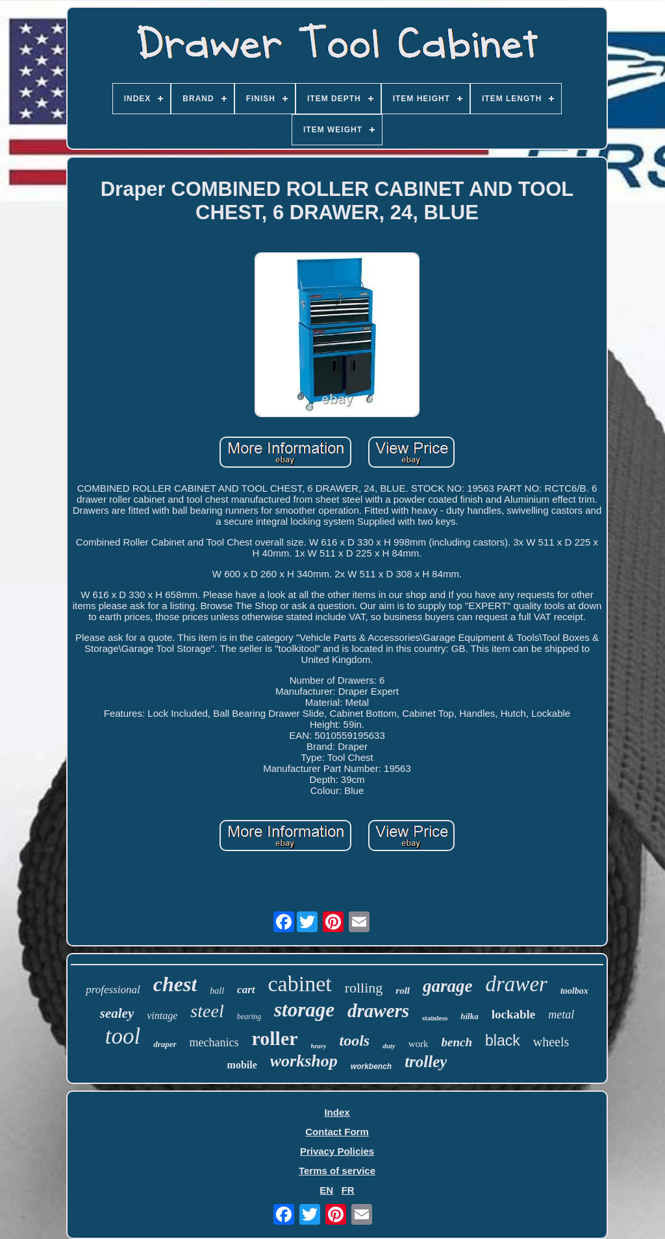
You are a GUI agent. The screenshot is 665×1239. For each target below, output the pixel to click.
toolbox (574, 991)
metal (561, 1014)
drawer (516, 984)
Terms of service (337, 1170)
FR (348, 1190)
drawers (378, 1010)
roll (402, 990)
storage (304, 1009)
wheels (551, 1042)
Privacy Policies (337, 1151)
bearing (249, 1016)
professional (113, 989)
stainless (434, 1018)
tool (122, 1036)
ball (217, 991)
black (502, 1040)
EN (326, 1190)
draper (164, 1044)
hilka (469, 1016)
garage (448, 986)
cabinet (300, 984)
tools (354, 1040)
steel (206, 1011)
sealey (117, 1013)
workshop (304, 1061)
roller (275, 1038)
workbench (371, 1066)
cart (246, 989)
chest (175, 984)
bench (457, 1042)
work (418, 1044)
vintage (162, 1015)
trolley (426, 1061)
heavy (319, 1046)
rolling (364, 988)
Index (336, 1112)
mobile (242, 1064)
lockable (514, 1014)
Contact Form (337, 1131)
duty (389, 1046)
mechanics (214, 1042)
